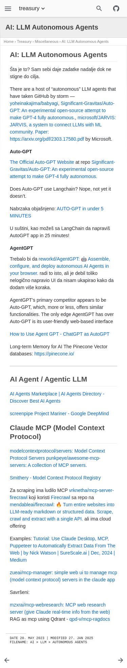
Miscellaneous (47, 41)
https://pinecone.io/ (54, 353)
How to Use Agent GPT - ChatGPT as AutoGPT (59, 334)
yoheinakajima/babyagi (34, 103)
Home (9, 41)
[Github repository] (116, 8)
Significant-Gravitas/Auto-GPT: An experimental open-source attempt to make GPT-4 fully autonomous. (62, 110)
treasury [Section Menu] (32, 8)
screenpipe (21, 413)
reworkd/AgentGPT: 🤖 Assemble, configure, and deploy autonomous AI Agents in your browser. (60, 266)
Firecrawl (60, 497)
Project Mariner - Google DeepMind (71, 413)
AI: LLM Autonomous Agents (85, 41)
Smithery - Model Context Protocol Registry (55, 477)
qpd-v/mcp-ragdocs (89, 619)
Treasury (24, 41)
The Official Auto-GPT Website (42, 162)
